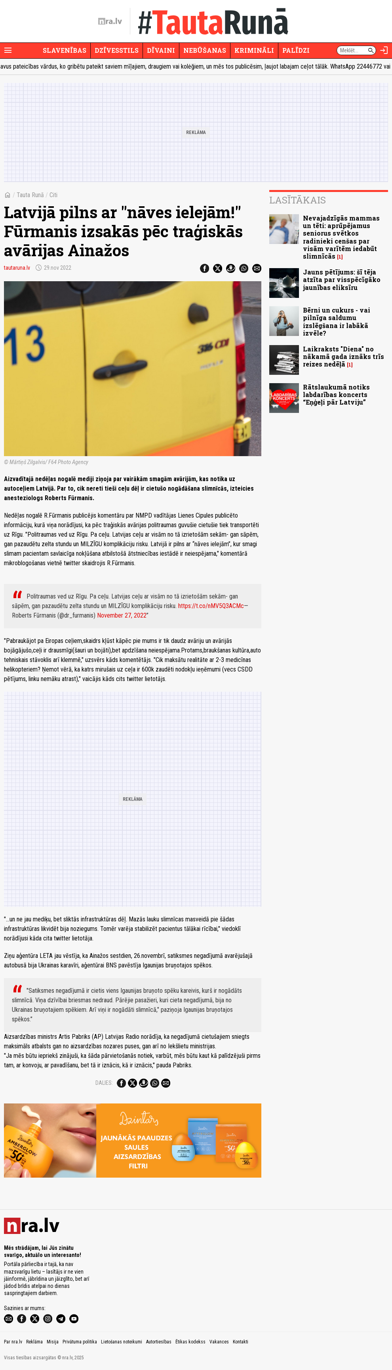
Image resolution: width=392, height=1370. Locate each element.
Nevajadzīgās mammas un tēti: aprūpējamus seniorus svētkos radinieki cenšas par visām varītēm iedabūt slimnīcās (341, 237)
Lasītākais (297, 200)
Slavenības (64, 50)
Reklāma (34, 1342)
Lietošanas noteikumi (121, 1342)
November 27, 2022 (122, 615)
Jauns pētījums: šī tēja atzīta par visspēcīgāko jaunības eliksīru (342, 279)
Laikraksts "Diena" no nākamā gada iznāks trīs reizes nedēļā (343, 356)
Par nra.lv (13, 1342)
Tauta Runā (30, 195)
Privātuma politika (80, 1342)
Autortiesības (158, 1342)
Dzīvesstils (117, 50)
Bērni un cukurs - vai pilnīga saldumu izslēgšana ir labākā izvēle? (336, 321)
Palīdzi (296, 50)
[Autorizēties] (384, 50)
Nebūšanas (204, 50)
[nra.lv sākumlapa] (110, 21)
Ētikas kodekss (190, 1342)
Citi (53, 195)
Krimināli (254, 50)
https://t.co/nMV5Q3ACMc (211, 606)
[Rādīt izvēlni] (8, 50)
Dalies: (104, 1083)
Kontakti (240, 1342)
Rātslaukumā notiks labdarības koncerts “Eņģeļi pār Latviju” (336, 394)
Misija (53, 1342)
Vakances (219, 1342)
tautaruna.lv (17, 268)
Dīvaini (161, 50)
